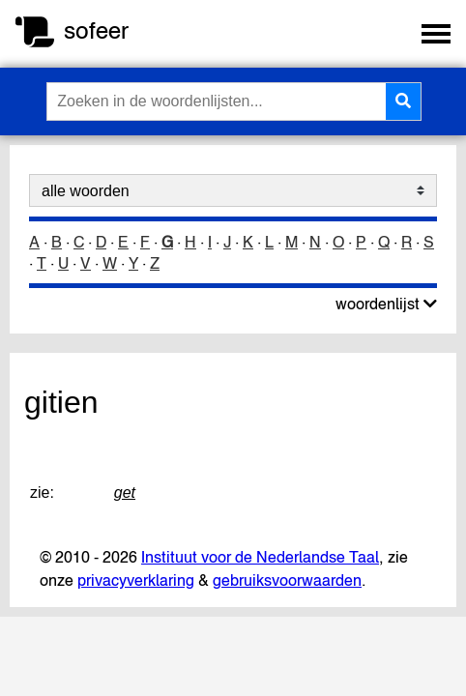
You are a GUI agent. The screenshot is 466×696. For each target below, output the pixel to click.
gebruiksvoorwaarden (287, 580)
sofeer (96, 30)
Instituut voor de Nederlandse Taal (260, 556)
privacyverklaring (135, 580)
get (124, 492)
